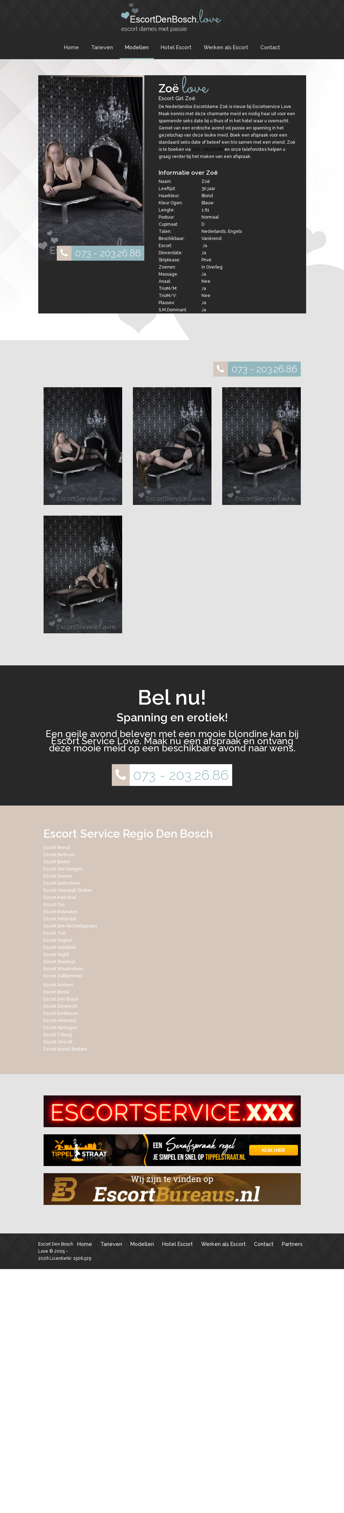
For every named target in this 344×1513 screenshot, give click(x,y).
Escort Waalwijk (60, 961)
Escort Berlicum (59, 854)
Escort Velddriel (60, 947)
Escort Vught (56, 954)
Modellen (137, 47)
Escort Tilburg (58, 1034)
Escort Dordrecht (61, 1006)
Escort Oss (54, 904)
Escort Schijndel (60, 918)
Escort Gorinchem (62, 883)
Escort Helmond (60, 1020)
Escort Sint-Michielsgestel (70, 926)
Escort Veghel (58, 940)
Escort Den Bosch (61, 999)
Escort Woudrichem (64, 968)
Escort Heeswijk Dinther (68, 890)
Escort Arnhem (58, 984)
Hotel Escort (176, 47)
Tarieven (102, 47)
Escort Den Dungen (63, 869)
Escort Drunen (58, 876)
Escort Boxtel (57, 861)
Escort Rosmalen (61, 911)
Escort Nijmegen (61, 1027)
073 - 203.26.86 (99, 253)
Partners (292, 1244)
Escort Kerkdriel (60, 897)
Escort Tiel (54, 933)
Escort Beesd (57, 847)
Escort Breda (56, 992)
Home (71, 47)
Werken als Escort (226, 47)
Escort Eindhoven (61, 1013)
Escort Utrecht (58, 1041)
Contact (270, 47)
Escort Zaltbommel (63, 975)
